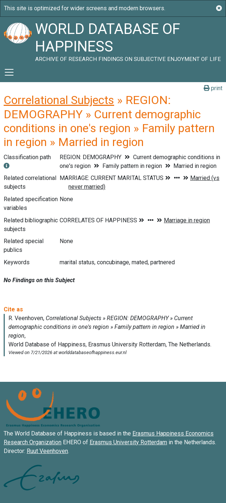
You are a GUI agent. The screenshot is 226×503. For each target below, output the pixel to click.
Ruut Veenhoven (47, 451)
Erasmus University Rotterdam (128, 442)
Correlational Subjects (59, 100)
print (213, 88)
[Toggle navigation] (9, 72)
